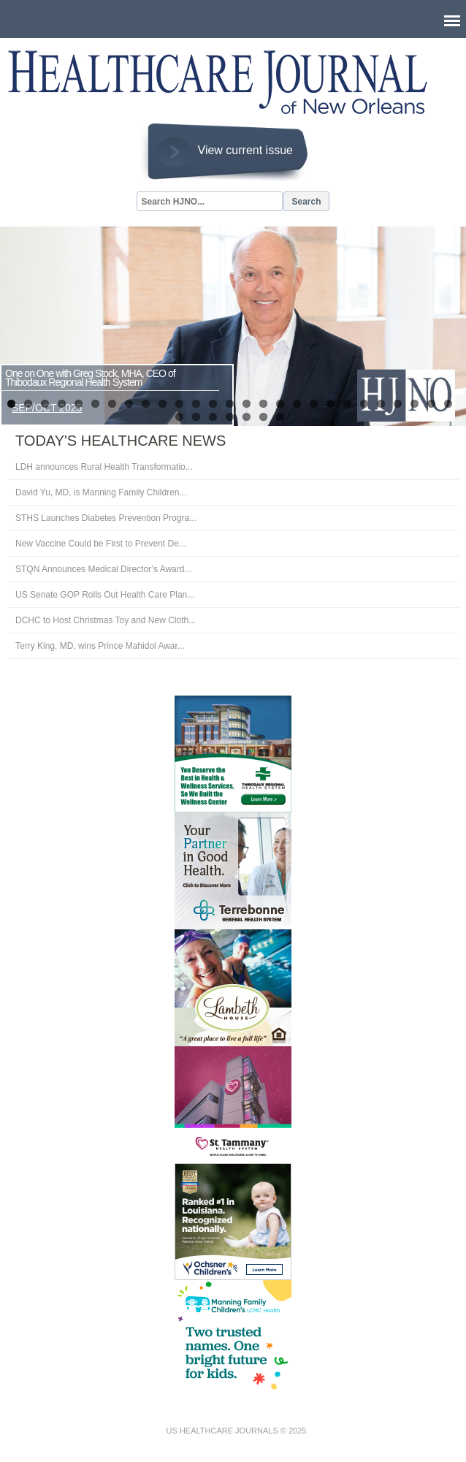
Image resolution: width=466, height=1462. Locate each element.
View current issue (245, 150)
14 (230, 404)
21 (347, 404)
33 (263, 417)
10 (162, 404)
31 (230, 417)
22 (364, 404)
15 (246, 404)
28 (179, 417)
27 (448, 404)
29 (196, 417)
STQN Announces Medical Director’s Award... (103, 569)
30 (213, 417)
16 (263, 404)
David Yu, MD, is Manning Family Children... (101, 492)
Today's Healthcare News (120, 440)
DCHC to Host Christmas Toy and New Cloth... (105, 620)
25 (414, 404)
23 (381, 404)
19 (314, 404)
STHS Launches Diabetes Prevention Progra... (105, 518)
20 (330, 404)
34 (280, 417)
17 (280, 404)
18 (297, 404)
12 (196, 404)
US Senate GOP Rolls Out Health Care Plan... (104, 595)
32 (246, 417)
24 (398, 404)
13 (213, 404)
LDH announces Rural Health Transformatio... (104, 467)
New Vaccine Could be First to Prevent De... (100, 543)
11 (179, 404)
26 (431, 404)
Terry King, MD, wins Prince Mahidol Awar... (100, 646)
